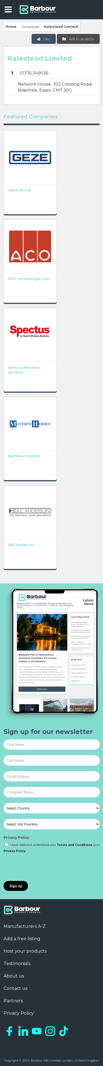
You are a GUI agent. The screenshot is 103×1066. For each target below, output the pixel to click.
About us (14, 976)
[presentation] (45, 867)
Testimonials (17, 963)
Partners (13, 1000)
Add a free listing (22, 938)
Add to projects (78, 38)
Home (10, 27)
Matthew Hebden (24, 456)
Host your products (25, 951)
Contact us (15, 988)
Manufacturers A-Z (25, 926)
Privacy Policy (16, 837)
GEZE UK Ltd (19, 190)
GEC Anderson (21, 545)
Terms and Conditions (75, 845)
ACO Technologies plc (28, 279)
